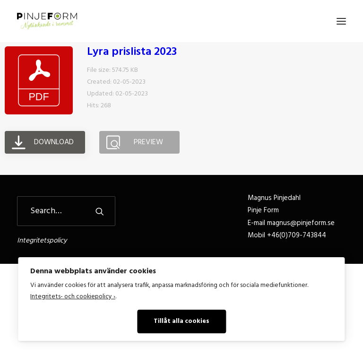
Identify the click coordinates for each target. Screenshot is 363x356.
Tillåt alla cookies (181, 321)
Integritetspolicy (42, 240)
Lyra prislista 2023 (132, 52)
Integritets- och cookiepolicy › (72, 297)
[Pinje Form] (47, 21)
